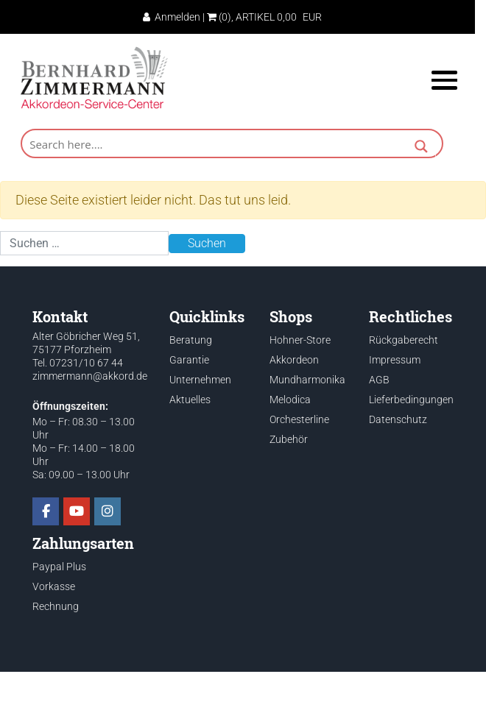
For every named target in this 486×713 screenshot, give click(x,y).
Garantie (189, 360)
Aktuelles (190, 399)
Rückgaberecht (403, 340)
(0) (219, 17)
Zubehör (289, 439)
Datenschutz (398, 419)
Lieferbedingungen (411, 399)
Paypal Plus (59, 566)
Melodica (290, 399)
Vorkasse (53, 586)
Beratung (190, 340)
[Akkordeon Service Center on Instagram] (107, 511)
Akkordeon (294, 360)
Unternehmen (200, 380)
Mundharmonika (307, 380)
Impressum (394, 360)
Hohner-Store (300, 340)
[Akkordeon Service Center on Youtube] (76, 511)
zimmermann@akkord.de (89, 376)
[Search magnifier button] (421, 148)
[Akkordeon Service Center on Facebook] (45, 511)
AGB (379, 380)
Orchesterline (299, 419)
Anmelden (171, 17)
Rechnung (55, 606)
